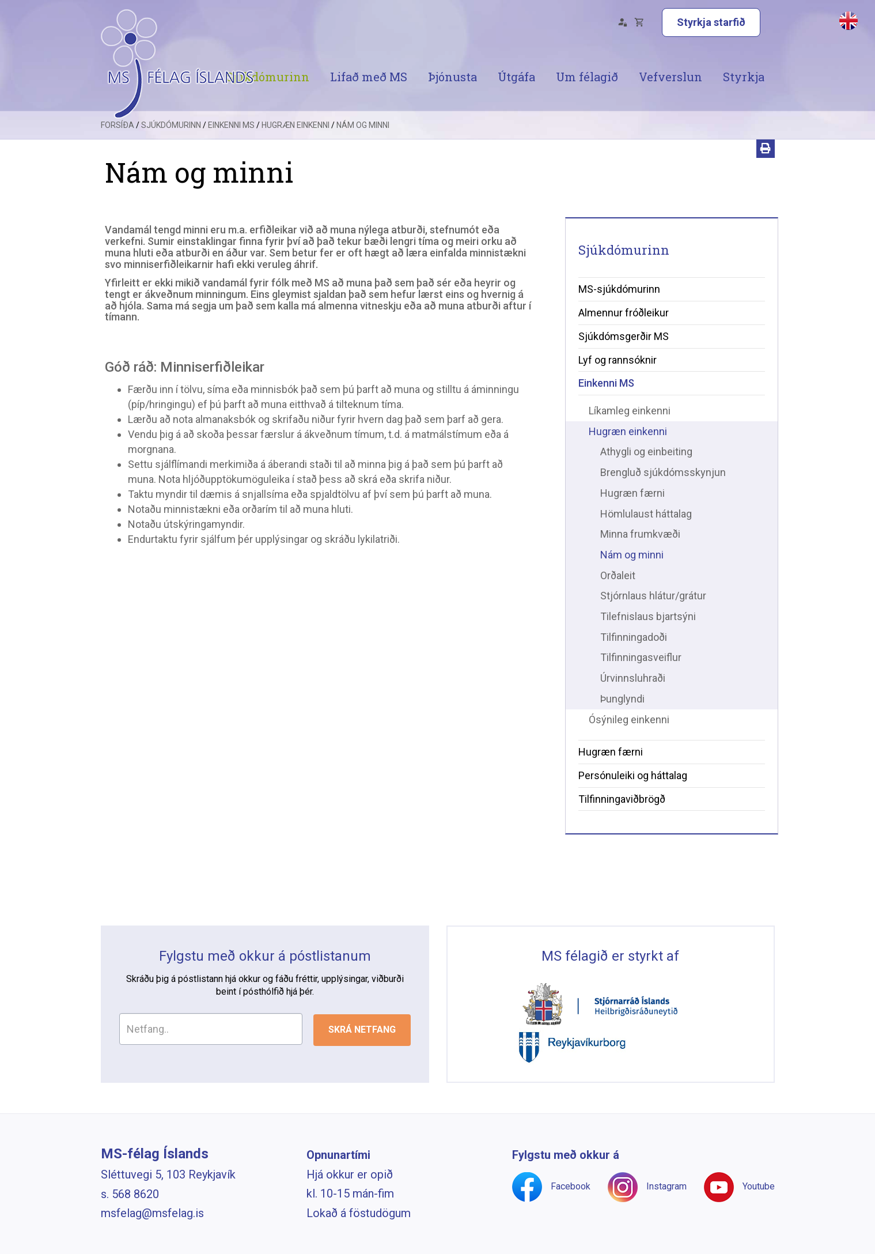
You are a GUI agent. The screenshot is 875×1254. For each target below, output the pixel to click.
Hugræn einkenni (295, 147)
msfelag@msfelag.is (152, 1213)
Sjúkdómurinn (171, 147)
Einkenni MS (231, 147)
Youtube (759, 1186)
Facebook (570, 1186)
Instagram (666, 1186)
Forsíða (117, 147)
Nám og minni (362, 147)
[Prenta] (765, 170)
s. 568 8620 (130, 1194)
